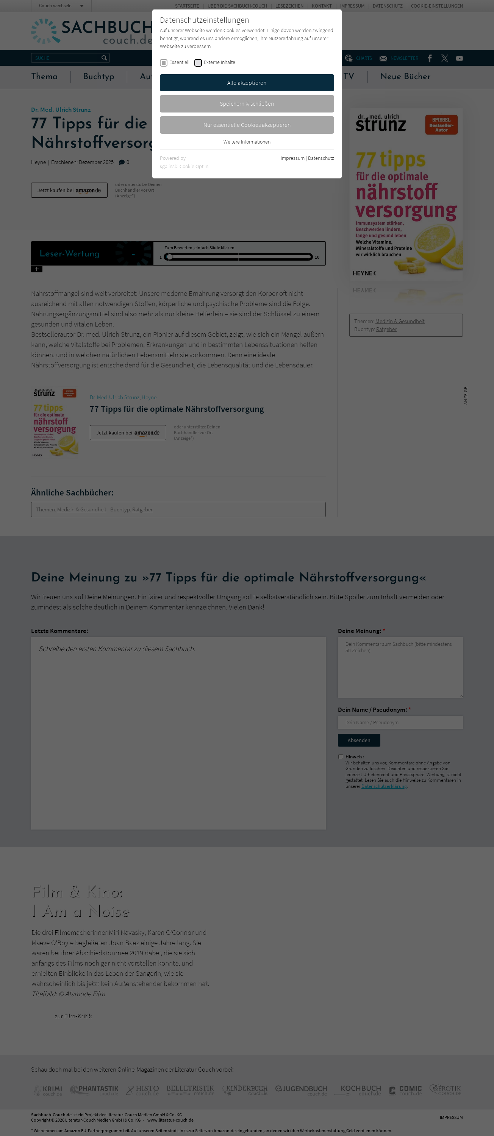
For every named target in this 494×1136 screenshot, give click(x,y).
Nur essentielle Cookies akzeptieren (247, 124)
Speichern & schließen (247, 103)
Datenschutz (321, 158)
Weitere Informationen (247, 141)
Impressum (293, 158)
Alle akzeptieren (247, 82)
